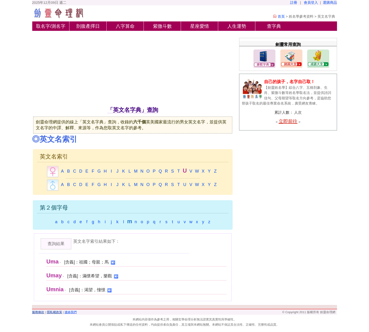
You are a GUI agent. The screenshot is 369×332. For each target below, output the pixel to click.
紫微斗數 (162, 26)
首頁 (281, 16)
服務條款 (38, 312)
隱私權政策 (54, 312)
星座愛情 (199, 26)
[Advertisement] (132, 70)
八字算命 (125, 26)
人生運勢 (236, 26)
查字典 (274, 26)
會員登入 (311, 2)
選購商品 (330, 2)
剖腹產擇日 (88, 26)
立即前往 (288, 121)
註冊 (293, 2)
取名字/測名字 (51, 26)
